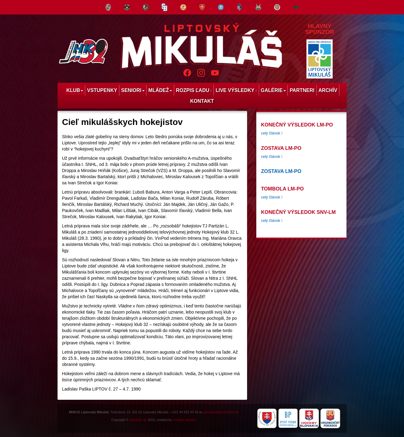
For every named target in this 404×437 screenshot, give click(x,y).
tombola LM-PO (282, 188)
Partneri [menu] (302, 90)
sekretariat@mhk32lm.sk (220, 412)
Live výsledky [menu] (236, 90)
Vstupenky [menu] (102, 90)
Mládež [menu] (160, 90)
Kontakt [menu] (202, 101)
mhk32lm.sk (137, 420)
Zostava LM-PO (281, 148)
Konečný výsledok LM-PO (297, 124)
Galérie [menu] (273, 90)
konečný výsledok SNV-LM (298, 212)
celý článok (271, 133)
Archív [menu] (327, 90)
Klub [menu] (74, 90)
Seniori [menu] (133, 90)
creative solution (184, 420)
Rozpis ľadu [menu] (194, 90)
